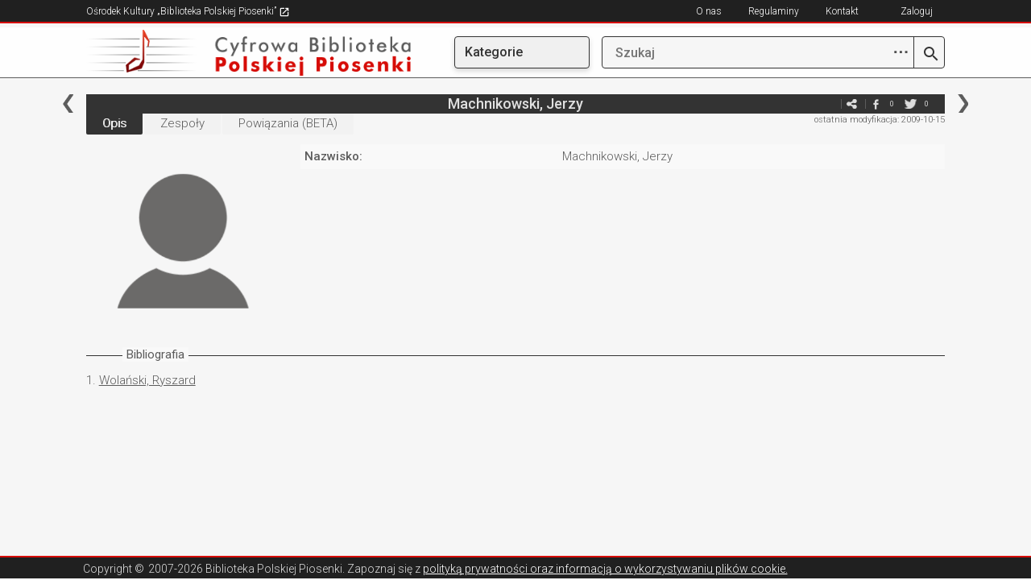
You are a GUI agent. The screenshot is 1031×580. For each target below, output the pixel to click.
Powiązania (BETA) (287, 123)
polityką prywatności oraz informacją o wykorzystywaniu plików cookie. (605, 568)
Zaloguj (917, 11)
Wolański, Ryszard (147, 380)
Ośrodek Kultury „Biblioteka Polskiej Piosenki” (188, 11)
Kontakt (842, 11)
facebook (875, 103)
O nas (709, 11)
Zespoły (182, 123)
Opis (114, 123)
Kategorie (494, 52)
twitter (910, 103)
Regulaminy (773, 11)
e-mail (827, 103)
